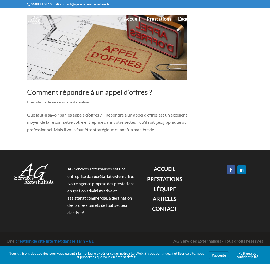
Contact (234, 19)
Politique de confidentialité (247, 255)
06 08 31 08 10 (41, 4)
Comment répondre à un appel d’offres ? (89, 91)
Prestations (159, 19)
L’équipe (186, 19)
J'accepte (219, 255)
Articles (210, 19)
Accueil (132, 19)
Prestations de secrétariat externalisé (58, 101)
